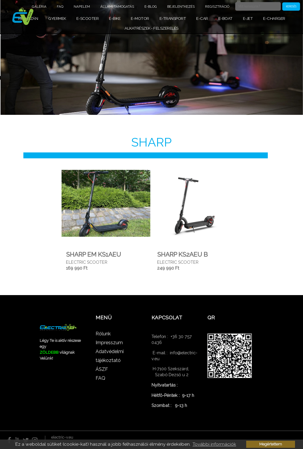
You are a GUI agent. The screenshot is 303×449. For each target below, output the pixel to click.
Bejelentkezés (181, 6)
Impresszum (109, 342)
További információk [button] (214, 444)
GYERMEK (57, 18)
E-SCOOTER (87, 18)
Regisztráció (217, 6)
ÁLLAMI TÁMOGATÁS (117, 6)
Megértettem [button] (270, 444)
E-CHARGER (274, 18)
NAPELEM (82, 6)
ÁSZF (102, 369)
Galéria (39, 6)
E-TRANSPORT (172, 18)
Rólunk (103, 334)
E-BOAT (225, 18)
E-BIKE (114, 18)
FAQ (60, 6)
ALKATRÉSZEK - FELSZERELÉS (151, 28)
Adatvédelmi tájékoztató (110, 356)
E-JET (248, 18)
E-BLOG (150, 6)
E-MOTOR (140, 18)
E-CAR (202, 18)
